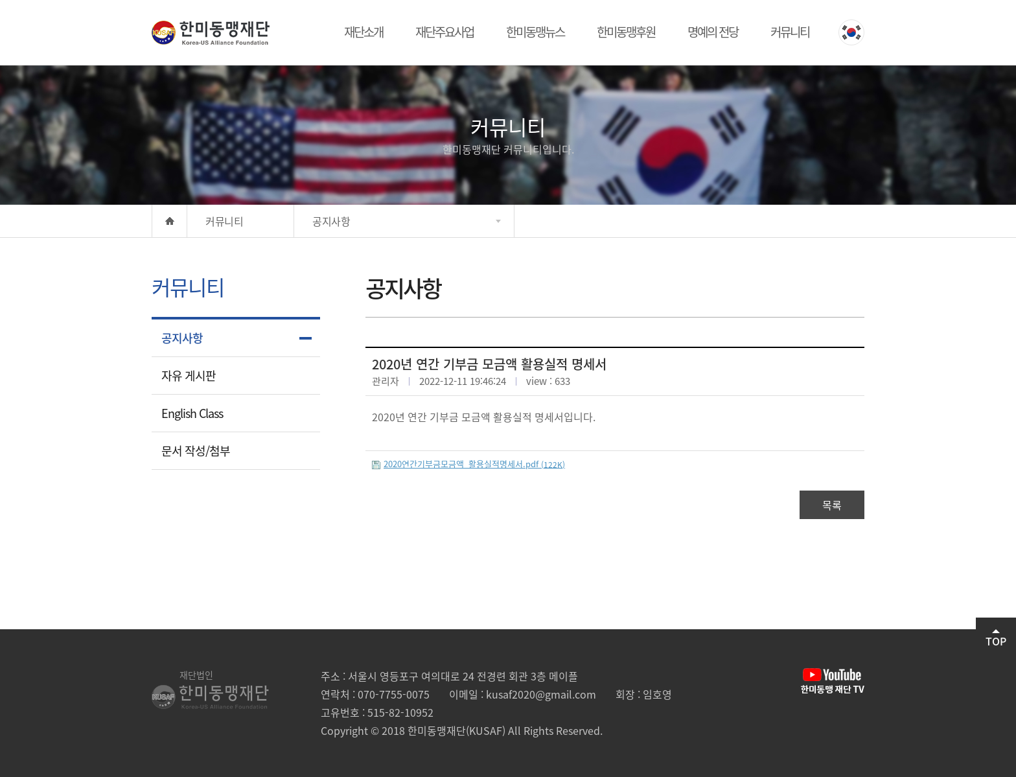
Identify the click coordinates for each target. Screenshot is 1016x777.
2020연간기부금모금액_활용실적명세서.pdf (474, 464)
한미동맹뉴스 (535, 32)
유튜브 (832, 681)
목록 (832, 505)
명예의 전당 (712, 32)
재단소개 (363, 32)
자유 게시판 (188, 375)
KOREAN (851, 32)
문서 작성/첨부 (195, 450)
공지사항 (182, 338)
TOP (996, 639)
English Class (192, 413)
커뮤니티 (789, 32)
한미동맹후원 (626, 32)
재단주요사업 (444, 32)
